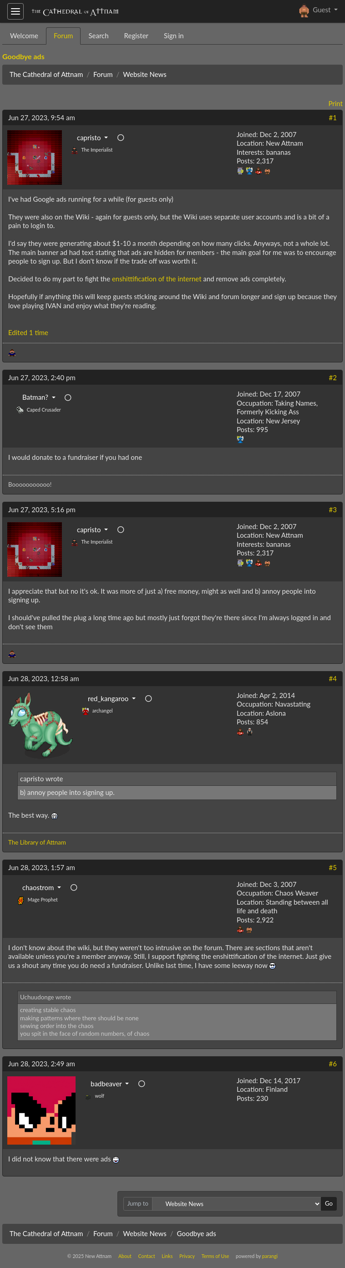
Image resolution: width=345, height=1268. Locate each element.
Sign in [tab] (174, 35)
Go (329, 1203)
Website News (144, 74)
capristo (89, 137)
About (125, 1256)
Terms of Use (215, 1256)
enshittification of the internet (157, 279)
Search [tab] (98, 35)
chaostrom (39, 887)
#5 (333, 867)
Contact (146, 1256)
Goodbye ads (23, 56)
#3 (333, 509)
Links (167, 1256)
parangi (270, 1256)
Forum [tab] (63, 35)
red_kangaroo (109, 698)
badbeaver (107, 1084)
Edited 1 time (28, 332)
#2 (333, 377)
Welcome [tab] (24, 35)
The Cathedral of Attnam (46, 74)
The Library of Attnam (37, 842)
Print (335, 103)
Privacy (187, 1256)
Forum (103, 74)
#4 (333, 678)
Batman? (36, 397)
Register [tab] (136, 35)
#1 (333, 117)
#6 (333, 1063)
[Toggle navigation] (15, 11)
